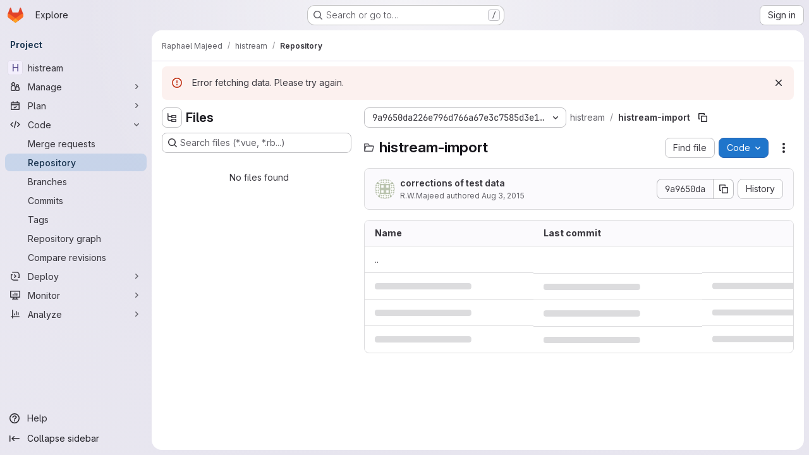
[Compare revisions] (76, 257)
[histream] (76, 67)
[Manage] (76, 86)
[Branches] (76, 181)
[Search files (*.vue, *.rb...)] (256, 143)
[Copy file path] (703, 117)
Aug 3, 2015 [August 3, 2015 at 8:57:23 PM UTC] (503, 195)
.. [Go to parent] (377, 259)
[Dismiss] (778, 82)
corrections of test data (452, 183)
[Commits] (76, 200)
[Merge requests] (76, 143)
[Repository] (76, 162)
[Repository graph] (76, 238)
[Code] (76, 124)
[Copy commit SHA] (724, 189)
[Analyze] (76, 314)
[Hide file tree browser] (172, 117)
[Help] (76, 418)
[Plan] (76, 105)
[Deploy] (76, 276)
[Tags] (76, 219)
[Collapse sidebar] (76, 438)
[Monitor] (76, 295)
